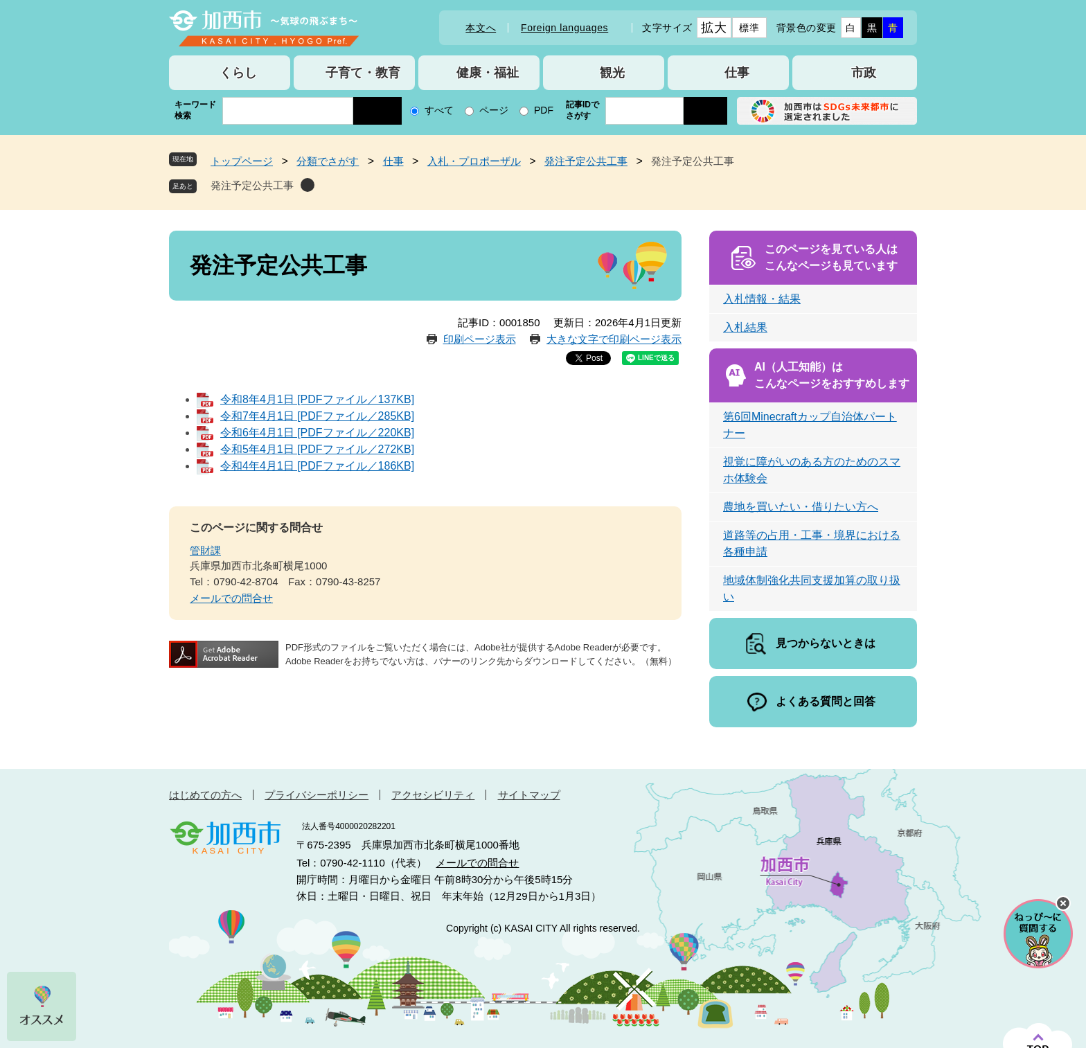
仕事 (393, 161)
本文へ (480, 28)
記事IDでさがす (582, 110)
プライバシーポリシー (316, 795)
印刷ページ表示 (479, 339)
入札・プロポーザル (474, 161)
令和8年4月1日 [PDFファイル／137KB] (317, 399)
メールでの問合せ (231, 598)
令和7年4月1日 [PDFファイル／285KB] (317, 416)
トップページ (242, 161)
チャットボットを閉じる (1063, 903)
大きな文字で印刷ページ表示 (614, 339)
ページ (493, 110)
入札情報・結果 (762, 299)
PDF (543, 110)
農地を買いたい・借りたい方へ (800, 507)
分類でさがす (327, 161)
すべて (439, 110)
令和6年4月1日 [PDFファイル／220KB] (317, 432)
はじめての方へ (205, 795)
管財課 (205, 550)
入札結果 (745, 327)
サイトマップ (529, 795)
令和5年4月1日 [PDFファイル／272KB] (317, 449)
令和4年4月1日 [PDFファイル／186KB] (317, 466)
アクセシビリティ (432, 795)
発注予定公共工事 (585, 161)
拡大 (714, 28)
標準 (749, 27)
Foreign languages (564, 28)
